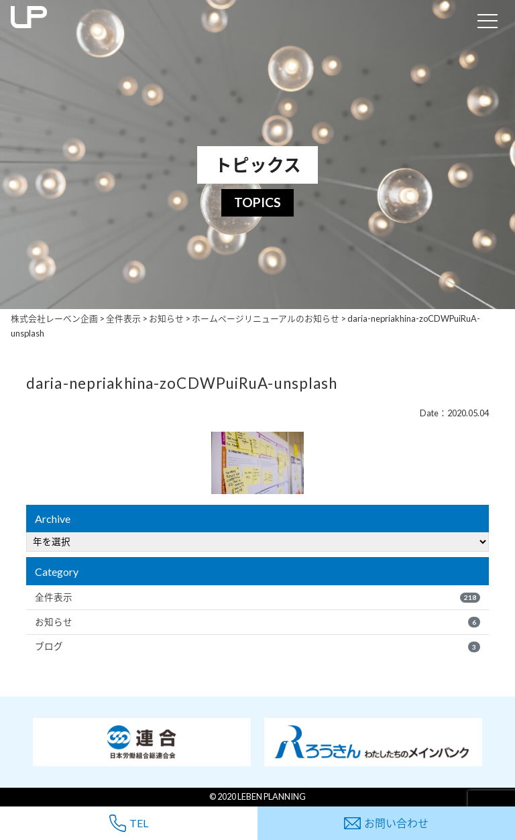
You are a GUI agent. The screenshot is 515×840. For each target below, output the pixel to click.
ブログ (257, 646)
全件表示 (257, 597)
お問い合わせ (386, 823)
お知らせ (257, 622)
